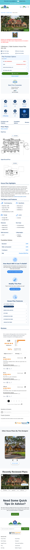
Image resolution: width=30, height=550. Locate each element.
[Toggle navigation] (28, 7)
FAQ (2, 545)
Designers (17, 540)
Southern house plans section (20, 196)
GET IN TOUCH (15, 514)
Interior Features (8, 316)
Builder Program (18, 547)
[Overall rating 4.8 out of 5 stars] (8, 343)
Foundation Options (17, 122)
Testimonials (17, 545)
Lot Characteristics (9, 304)
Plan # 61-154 (25, 484)
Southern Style (9, 12)
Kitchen (6, 313)
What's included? (4, 128)
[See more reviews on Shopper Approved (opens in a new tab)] (11, 368)
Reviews (27, 122)
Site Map (2, 547)
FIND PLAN (25, 528)
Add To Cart (15, 73)
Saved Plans (17, 538)
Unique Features (8, 322)
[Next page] (22, 401)
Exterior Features (8, 319)
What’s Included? (15, 76)
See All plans (15, 463)
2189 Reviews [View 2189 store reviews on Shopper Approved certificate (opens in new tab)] (10, 345)
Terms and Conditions (19, 543)
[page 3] (14, 401)
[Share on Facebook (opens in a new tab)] (7, 368)
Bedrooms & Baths (8, 310)
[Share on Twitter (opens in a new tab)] (9, 368)
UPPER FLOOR (22, 490)
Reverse (26, 30)
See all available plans (15, 3)
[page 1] (8, 401)
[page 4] (16, 401)
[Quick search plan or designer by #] (11, 528)
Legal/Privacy (3, 543)
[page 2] (11, 401)
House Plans (3, 12)
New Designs (3, 540)
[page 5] (19, 401)
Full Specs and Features (4, 122)
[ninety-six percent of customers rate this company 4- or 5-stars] (15, 349)
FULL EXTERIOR (5, 490)
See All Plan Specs (24, 113)
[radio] (21, 340)
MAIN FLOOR (13, 490)
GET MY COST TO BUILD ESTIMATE (15, 271)
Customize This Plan (15, 289)
